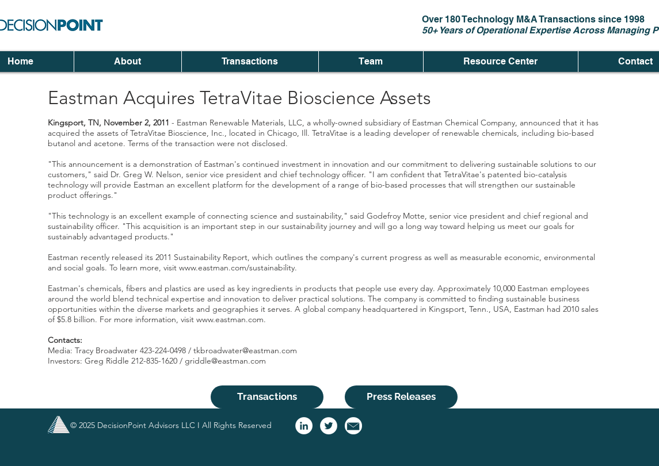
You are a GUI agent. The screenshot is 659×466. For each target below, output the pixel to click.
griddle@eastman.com (225, 361)
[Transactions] (267, 396)
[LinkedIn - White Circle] (304, 425)
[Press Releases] (401, 396)
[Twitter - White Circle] (328, 425)
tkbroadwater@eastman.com (245, 350)
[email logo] (353, 425)
